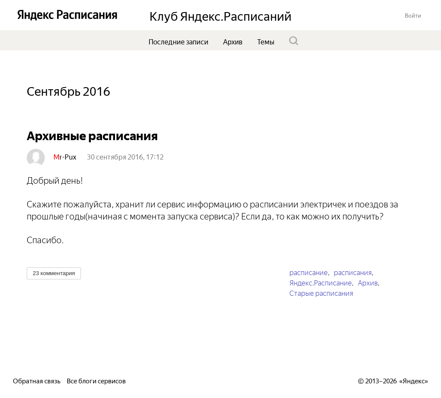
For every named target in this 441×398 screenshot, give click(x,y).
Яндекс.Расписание (320, 282)
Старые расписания (321, 292)
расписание (308, 271)
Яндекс (414, 380)
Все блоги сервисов (96, 380)
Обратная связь (36, 380)
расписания (353, 271)
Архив (368, 282)
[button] (413, 14)
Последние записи (178, 41)
